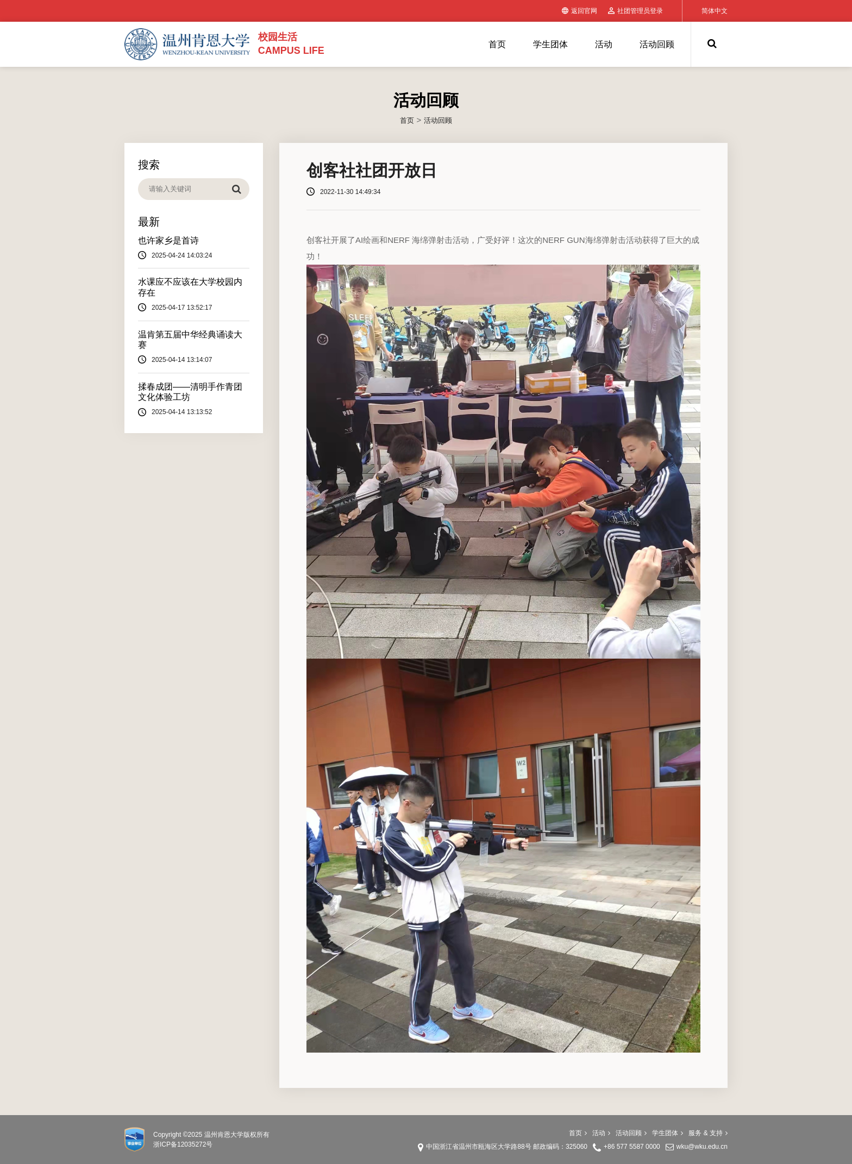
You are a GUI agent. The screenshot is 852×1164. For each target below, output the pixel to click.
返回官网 (579, 11)
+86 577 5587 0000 (632, 1146)
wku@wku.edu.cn (702, 1146)
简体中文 (714, 11)
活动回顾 (657, 44)
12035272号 (194, 1144)
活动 (603, 44)
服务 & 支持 (708, 1133)
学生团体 (550, 44)
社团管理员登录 (635, 11)
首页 (497, 44)
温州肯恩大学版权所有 (237, 1134)
